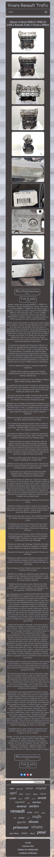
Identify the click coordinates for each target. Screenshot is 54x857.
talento (29, 788)
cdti (26, 798)
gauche (21, 822)
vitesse (43, 793)
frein (37, 812)
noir (12, 788)
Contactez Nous (28, 846)
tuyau (35, 794)
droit (21, 794)
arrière (34, 806)
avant (42, 798)
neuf (28, 803)
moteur (22, 806)
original (41, 788)
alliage (43, 813)
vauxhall (20, 802)
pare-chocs (14, 833)
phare (25, 833)
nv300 (13, 798)
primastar (21, 827)
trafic (37, 816)
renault (17, 811)
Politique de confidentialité (28, 849)
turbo (28, 818)
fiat (15, 818)
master (28, 794)
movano (36, 802)
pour (41, 832)
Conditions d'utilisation (28, 853)
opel (13, 792)
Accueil (28, 842)
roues (20, 799)
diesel (32, 833)
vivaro (37, 826)
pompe (21, 817)
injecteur (20, 789)
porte (33, 799)
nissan (33, 822)
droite (29, 812)
